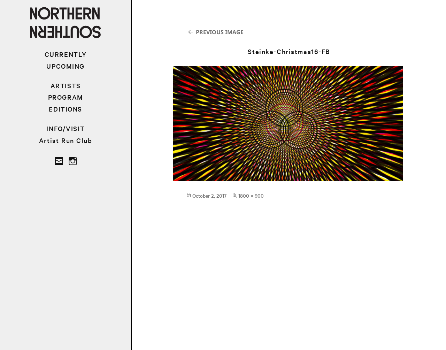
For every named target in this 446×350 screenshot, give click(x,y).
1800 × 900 (251, 195)
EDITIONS (65, 109)
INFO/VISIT (65, 128)
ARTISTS (66, 85)
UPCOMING (65, 66)
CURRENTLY (66, 54)
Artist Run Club (65, 140)
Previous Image (220, 32)
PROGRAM (65, 97)
